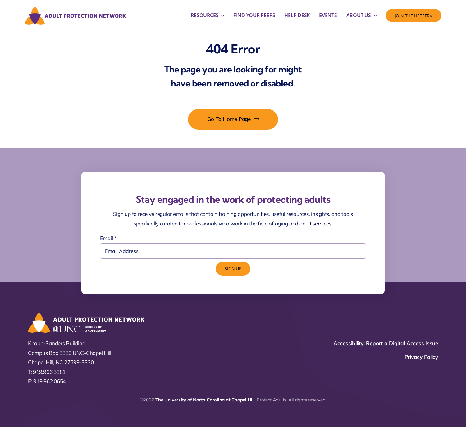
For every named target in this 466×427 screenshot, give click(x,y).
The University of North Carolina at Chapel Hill (204, 400)
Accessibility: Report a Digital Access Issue (385, 343)
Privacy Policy (421, 357)
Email (108, 238)
